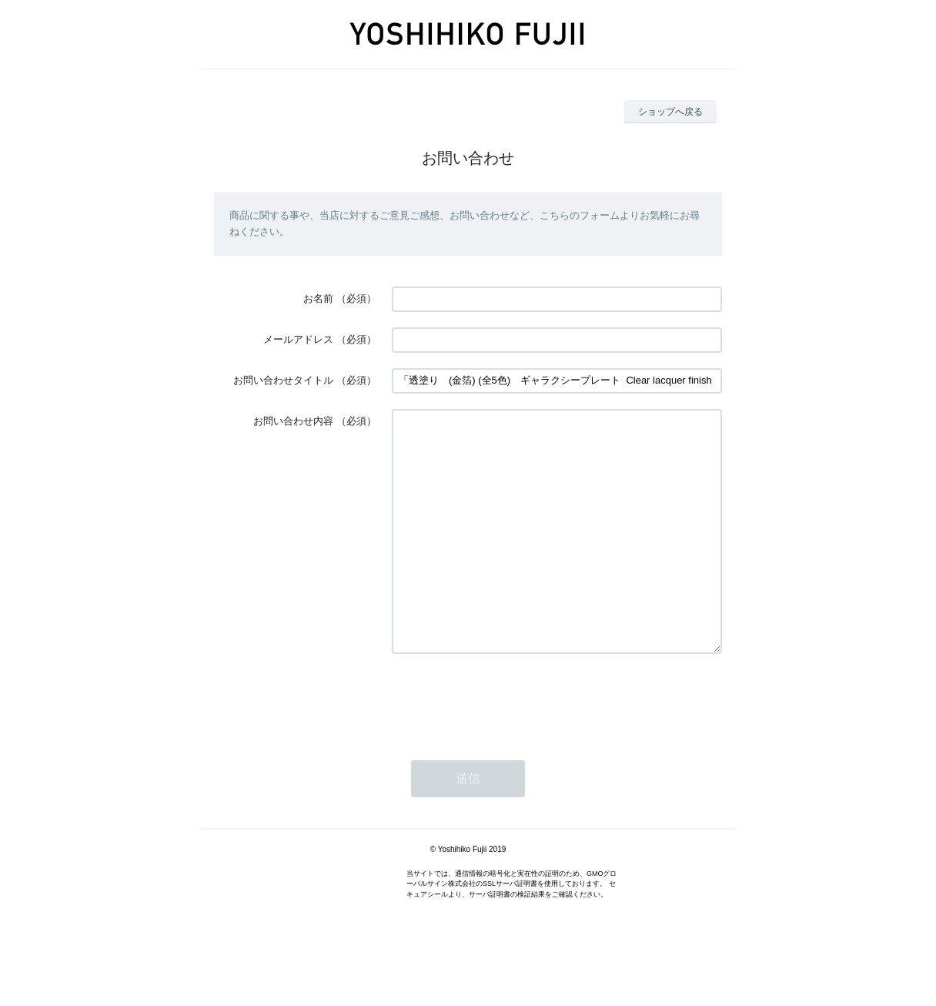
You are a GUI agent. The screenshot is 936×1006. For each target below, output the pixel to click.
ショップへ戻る (670, 111)
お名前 (318, 298)
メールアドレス (298, 339)
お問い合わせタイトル (283, 380)
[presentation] (509, 746)
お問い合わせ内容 (293, 421)
